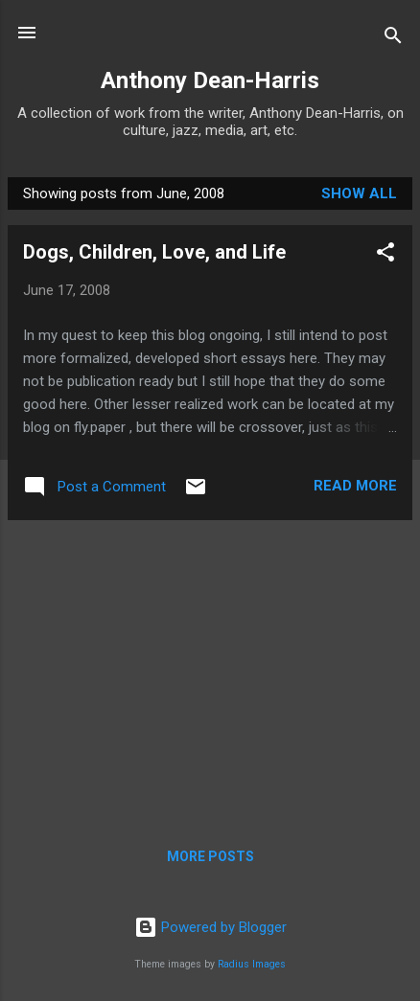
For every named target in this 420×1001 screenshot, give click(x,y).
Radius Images (252, 964)
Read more (355, 485)
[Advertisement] (210, 669)
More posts (210, 856)
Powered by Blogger (210, 927)
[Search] (393, 39)
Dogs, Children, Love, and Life (154, 251)
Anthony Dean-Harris (210, 80)
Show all (359, 193)
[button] (385, 255)
